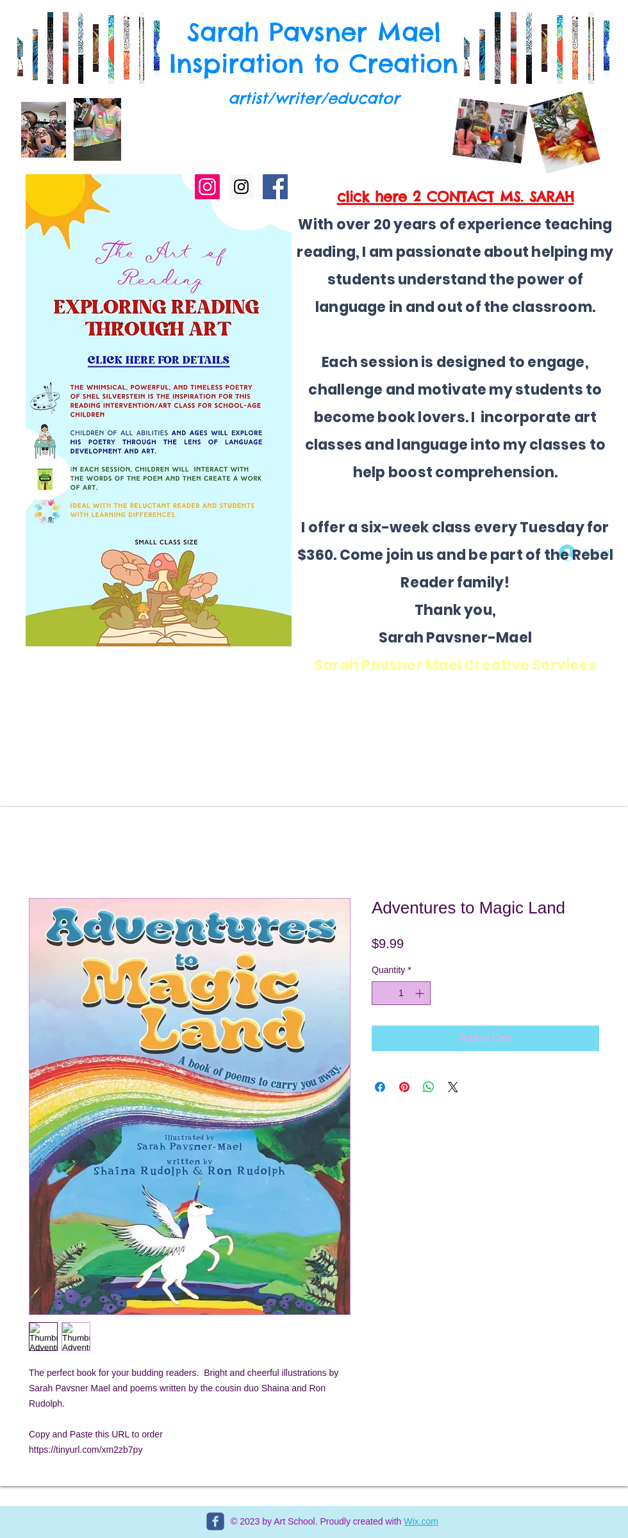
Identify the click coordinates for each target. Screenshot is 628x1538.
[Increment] (421, 993)
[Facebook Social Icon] (275, 186)
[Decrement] (382, 993)
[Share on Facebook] (380, 1087)
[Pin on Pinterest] (404, 1087)
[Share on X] (453, 1087)
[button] (467, 48)
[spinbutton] (401, 993)
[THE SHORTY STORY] (207, 186)
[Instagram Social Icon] (241, 186)
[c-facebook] (215, 1521)
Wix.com (421, 1521)
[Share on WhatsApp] (428, 1087)
